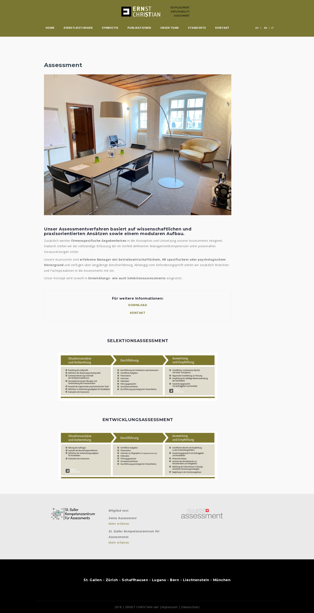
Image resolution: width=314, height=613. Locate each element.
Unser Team (169, 28)
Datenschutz (190, 607)
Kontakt (222, 28)
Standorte (197, 28)
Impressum (169, 607)
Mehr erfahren (118, 524)
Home (50, 28)
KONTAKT (137, 313)
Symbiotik (110, 28)
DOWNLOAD (137, 305)
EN (265, 28)
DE (257, 28)
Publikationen (139, 28)
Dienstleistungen (78, 28)
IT (272, 27)
